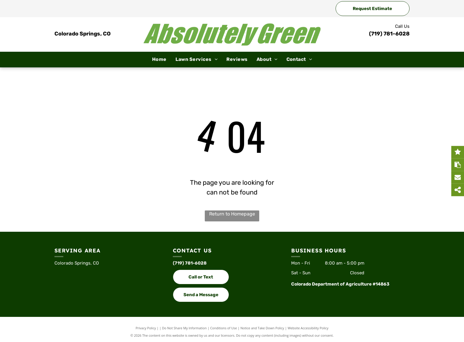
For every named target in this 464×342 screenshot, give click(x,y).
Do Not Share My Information (184, 328)
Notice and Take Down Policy (262, 328)
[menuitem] (159, 59)
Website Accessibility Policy (308, 328)
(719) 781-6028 (389, 33)
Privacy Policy (146, 328)
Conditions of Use (223, 328)
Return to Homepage (232, 214)
